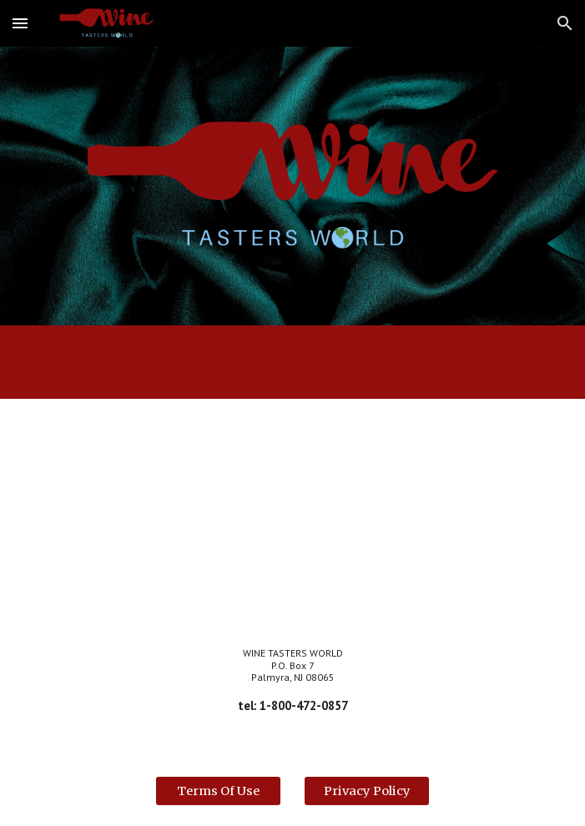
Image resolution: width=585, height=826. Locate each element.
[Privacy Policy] (367, 790)
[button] (20, 23)
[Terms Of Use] (218, 790)
